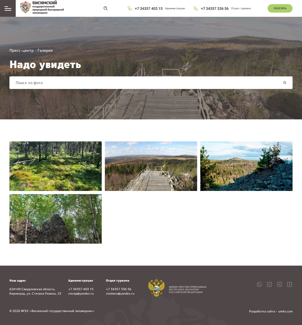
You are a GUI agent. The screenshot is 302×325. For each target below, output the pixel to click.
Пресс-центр (21, 50)
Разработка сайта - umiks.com (271, 311)
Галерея (45, 50)
